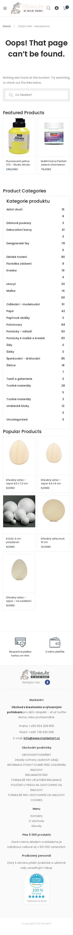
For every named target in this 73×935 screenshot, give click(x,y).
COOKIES (36, 800)
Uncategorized (35, 419)
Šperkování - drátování (35, 358)
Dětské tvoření (35, 257)
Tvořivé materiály (35, 389)
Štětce (35, 369)
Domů (7, 26)
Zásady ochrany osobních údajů (36, 760)
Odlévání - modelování (35, 304)
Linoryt (35, 284)
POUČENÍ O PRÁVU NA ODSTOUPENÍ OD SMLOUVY (36, 787)
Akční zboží (35, 213)
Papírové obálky (35, 318)
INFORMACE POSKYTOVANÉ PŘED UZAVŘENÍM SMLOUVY (36, 767)
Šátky (35, 351)
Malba (35, 294)
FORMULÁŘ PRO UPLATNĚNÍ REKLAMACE (36, 780)
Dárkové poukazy (35, 223)
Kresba (35, 274)
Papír (35, 311)
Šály (35, 345)
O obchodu (36, 821)
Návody (37, 826)
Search (49, 8)
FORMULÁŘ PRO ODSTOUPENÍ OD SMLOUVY (36, 795)
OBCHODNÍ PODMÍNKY (36, 755)
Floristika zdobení (35, 263)
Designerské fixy (35, 247)
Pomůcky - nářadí (35, 331)
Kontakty (37, 816)
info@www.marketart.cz (42, 738)
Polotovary (35, 324)
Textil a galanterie (35, 379)
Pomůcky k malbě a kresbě (35, 338)
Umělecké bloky (35, 409)
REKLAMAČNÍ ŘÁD (36, 775)
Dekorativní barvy (35, 233)
